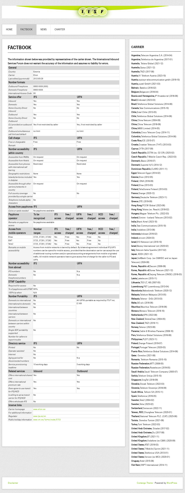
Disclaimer (13, 483)
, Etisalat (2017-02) (150, 428)
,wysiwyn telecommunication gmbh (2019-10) (155, 79)
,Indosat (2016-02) (144, 233)
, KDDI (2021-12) (141, 254)
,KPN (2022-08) (144, 315)
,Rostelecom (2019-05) (150, 367)
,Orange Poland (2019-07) (146, 343)
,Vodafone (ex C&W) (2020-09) (153, 440)
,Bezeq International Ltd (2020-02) (150, 246)
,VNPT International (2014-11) (149, 465)
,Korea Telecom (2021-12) (152, 270)
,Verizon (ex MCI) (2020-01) (150, 456)
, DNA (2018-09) (142, 181)
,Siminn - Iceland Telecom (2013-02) (151, 217)
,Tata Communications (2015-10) (150, 108)
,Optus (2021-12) (143, 67)
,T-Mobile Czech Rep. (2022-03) (154, 156)
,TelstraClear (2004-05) (148, 319)
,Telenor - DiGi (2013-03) (146, 298)
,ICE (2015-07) (143, 140)
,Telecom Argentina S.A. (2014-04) (151, 55)
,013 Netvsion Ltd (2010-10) (146, 242)
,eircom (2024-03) (143, 237)
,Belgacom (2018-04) (144, 91)
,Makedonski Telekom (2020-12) (151, 290)
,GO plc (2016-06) (142, 302)
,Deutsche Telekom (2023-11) (149, 197)
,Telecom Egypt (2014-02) (146, 173)
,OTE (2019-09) (141, 201)
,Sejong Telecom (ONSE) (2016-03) (156, 274)
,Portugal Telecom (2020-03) (148, 347)
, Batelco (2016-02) (143, 87)
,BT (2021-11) (145, 436)
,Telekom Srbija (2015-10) (146, 375)
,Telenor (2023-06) (143, 327)
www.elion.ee (39, 409)
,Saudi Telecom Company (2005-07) (154, 371)
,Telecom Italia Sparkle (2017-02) (148, 250)
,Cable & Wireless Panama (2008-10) (152, 331)
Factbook (26, 29)
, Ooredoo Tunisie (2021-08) (147, 420)
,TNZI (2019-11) (144, 323)
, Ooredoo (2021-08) (143, 355)
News (43, 29)
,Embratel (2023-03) (143, 100)
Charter (60, 29)
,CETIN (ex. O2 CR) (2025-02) (152, 152)
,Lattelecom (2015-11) (144, 278)
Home (9, 29)
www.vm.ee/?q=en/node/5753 (47, 419)
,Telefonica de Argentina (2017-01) (152, 59)
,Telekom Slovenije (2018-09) (148, 387)
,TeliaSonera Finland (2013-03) (149, 189)
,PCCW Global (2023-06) (148, 205)
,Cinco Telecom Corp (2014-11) (150, 132)
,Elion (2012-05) (142, 177)
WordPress (172, 483)
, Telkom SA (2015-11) (147, 392)
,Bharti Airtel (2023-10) (144, 221)
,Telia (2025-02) (142, 404)
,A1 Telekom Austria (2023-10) (148, 75)
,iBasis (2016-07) (143, 160)
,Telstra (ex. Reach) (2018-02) (150, 209)
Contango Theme (145, 483)
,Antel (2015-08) (142, 460)
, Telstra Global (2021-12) (147, 63)
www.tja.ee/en (39, 416)
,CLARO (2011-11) (149, 169)
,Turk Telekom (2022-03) (145, 424)
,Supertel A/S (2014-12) (146, 164)
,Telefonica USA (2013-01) (149, 452)
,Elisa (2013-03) (142, 185)
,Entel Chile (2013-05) (144, 112)
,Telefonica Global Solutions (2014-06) (151, 104)
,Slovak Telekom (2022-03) (147, 383)
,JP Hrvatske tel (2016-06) (154, 96)
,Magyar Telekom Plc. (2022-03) (150, 213)
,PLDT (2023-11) (144, 339)
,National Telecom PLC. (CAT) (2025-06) (154, 416)
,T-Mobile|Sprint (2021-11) (150, 448)
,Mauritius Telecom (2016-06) (149, 306)
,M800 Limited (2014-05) (145, 128)
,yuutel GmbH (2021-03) (145, 83)
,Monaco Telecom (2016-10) (148, 310)
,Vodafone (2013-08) (143, 229)
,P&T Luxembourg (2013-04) (150, 286)
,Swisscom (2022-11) (146, 408)
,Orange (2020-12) (143, 193)
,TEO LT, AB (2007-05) (146, 282)
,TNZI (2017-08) (142, 71)
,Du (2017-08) (147, 432)
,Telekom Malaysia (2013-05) (148, 294)
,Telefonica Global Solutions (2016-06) (151, 335)
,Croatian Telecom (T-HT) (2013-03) (151, 144)
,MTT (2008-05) (147, 363)
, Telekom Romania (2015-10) (149, 359)
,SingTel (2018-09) (144, 379)
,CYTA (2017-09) (142, 148)
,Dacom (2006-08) (148, 266)
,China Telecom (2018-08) (146, 124)
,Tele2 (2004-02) (142, 400)
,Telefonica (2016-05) (143, 396)
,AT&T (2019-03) (145, 444)
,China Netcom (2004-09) (146, 120)
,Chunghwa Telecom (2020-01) (151, 412)
